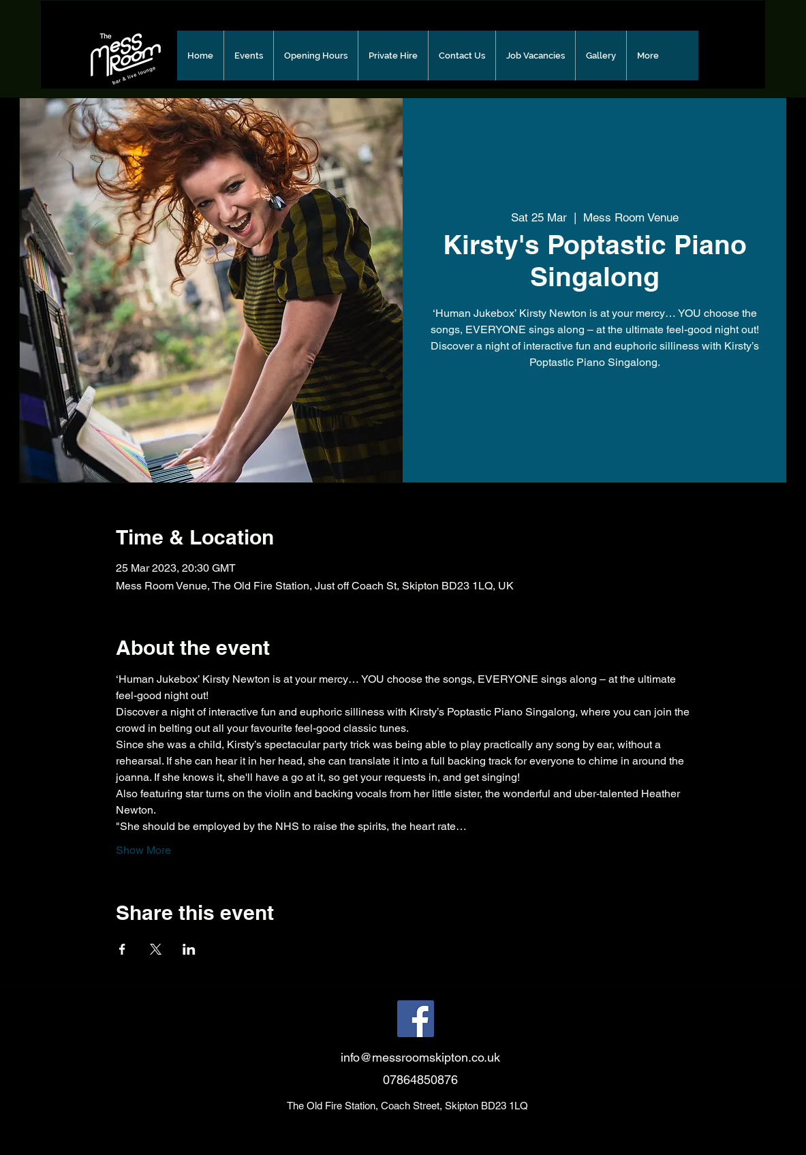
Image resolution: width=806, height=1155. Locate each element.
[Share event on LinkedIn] (189, 949)
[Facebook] (415, 1018)
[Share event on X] (155, 949)
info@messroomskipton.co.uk (420, 1057)
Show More (143, 850)
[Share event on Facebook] (122, 949)
